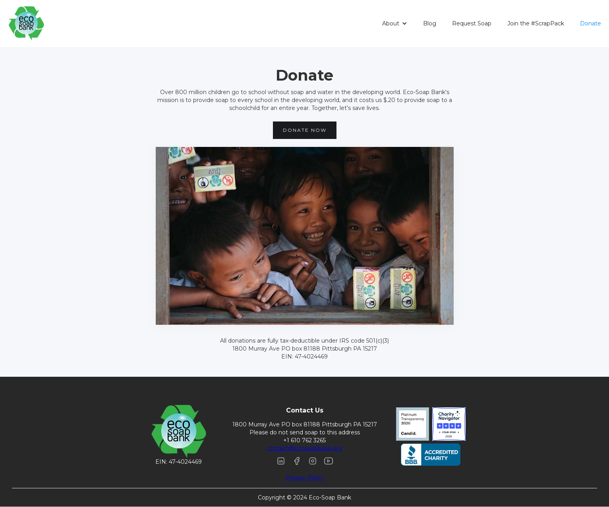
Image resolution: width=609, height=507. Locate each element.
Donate (590, 23)
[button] (394, 23)
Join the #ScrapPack (535, 23)
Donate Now (305, 130)
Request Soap (471, 23)
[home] (23, 23)
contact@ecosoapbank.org (304, 448)
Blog (429, 23)
